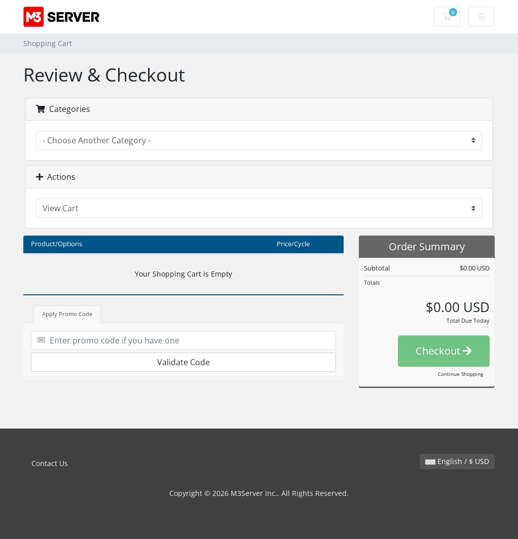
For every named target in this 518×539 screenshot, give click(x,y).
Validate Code (183, 362)
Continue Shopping (460, 373)
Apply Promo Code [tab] (67, 314)
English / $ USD (457, 461)
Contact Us (49, 463)
